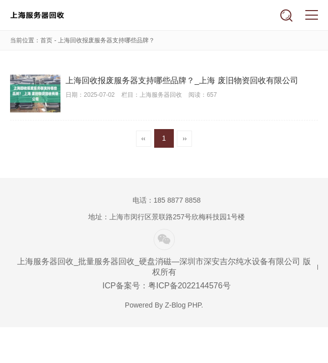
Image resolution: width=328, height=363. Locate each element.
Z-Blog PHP (183, 305)
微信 (164, 239)
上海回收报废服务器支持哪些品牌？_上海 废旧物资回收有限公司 (181, 80)
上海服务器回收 (41, 15)
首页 (46, 40)
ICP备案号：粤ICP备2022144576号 (166, 285)
